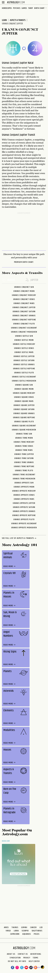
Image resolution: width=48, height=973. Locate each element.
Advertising (35, 954)
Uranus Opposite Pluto (24, 519)
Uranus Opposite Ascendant (24, 523)
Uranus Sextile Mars (24, 352)
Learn (4, 20)
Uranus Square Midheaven (24, 429)
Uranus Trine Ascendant (24, 474)
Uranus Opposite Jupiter (24, 503)
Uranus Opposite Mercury (24, 491)
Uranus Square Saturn (24, 409)
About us (11, 954)
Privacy (26, 958)
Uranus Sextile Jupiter (24, 356)
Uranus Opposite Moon (24, 486)
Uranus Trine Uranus (24, 462)
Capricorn (14, 934)
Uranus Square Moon (24, 389)
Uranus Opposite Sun (24, 482)
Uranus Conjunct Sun (24, 287)
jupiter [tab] (31, 280)
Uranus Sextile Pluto (24, 372)
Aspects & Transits (17, 20)
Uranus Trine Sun (24, 433)
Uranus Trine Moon (24, 438)
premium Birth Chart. (24, 262)
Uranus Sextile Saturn (24, 360)
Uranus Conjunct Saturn (24, 311)
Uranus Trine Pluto (24, 470)
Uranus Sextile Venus (24, 348)
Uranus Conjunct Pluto (24, 323)
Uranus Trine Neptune (24, 466)
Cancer (33, 927)
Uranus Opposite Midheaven (24, 527)
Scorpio (25, 930)
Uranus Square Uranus (24, 413)
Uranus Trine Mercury (24, 442)
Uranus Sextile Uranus (24, 364)
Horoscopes (7, 8)
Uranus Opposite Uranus (24, 511)
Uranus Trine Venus (24, 446)
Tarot (30, 8)
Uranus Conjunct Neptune (24, 319)
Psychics (16, 8)
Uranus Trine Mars (24, 450)
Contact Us (23, 954)
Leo (41, 927)
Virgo (8, 930)
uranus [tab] (8, 280)
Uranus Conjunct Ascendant (24, 327)
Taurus (15, 927)
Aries (6, 927)
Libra (16, 930)
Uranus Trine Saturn (24, 458)
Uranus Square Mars (24, 401)
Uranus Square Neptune (24, 417)
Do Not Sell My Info (17, 961)
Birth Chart (39, 8)
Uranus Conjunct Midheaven (24, 332)
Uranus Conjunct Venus (24, 299)
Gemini (24, 927)
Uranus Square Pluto (24, 421)
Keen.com (6, 841)
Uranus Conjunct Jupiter (24, 307)
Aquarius (26, 934)
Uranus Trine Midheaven (24, 478)
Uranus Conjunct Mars (24, 303)
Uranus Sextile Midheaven (24, 380)
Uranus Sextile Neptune (24, 368)
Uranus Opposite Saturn (24, 507)
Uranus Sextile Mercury (24, 344)
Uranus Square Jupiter (24, 405)
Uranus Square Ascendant (24, 425)
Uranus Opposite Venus (24, 495)
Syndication (15, 958)
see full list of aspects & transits (19, 538)
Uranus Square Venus (24, 397)
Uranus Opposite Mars (24, 499)
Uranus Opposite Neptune (24, 515)
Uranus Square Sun (24, 385)
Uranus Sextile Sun (24, 336)
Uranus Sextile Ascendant (24, 376)
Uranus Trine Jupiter (24, 454)
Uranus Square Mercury (24, 393)
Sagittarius (37, 930)
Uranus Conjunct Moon (24, 291)
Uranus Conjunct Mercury (24, 295)
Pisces (36, 934)
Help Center (34, 961)
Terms (35, 958)
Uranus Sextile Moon (24, 340)
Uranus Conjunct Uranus (24, 315)
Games (24, 8)
